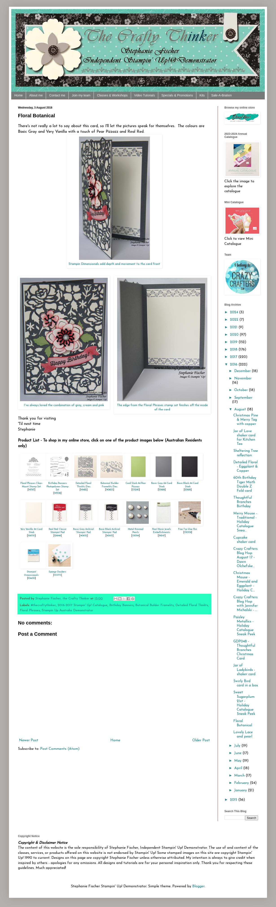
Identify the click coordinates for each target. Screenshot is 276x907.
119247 (162, 536)
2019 (234, 342)
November (243, 378)
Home (18, 95)
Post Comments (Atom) (60, 749)
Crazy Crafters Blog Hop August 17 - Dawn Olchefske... (245, 557)
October (241, 390)
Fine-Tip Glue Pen (187, 529)
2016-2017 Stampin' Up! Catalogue (82, 605)
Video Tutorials (144, 95)
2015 (234, 800)
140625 (109, 490)
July (237, 746)
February (242, 783)
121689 (162, 490)
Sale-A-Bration (221, 95)
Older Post (201, 740)
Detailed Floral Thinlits (191, 605)
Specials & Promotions (177, 95)
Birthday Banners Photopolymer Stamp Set (57, 486)
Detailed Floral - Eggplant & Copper (245, 467)
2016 (234, 364)
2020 (235, 335)
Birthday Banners (121, 605)
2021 (234, 327)
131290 (135, 490)
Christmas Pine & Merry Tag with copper (245, 420)
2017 (234, 357)
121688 (188, 490)
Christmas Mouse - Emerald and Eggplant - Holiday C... (245, 581)
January (241, 790)
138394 (135, 536)
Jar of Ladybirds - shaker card (244, 670)
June (238, 753)
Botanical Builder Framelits (154, 605)
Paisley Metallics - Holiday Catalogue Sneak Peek (244, 626)
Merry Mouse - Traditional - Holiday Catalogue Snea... (245, 522)
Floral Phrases (30, 610)
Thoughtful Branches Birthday (242, 502)
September (243, 398)
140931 (109, 536)
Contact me (57, 95)
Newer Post (28, 740)
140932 (83, 536)
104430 (31, 578)
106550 (31, 536)
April (238, 768)
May (238, 761)
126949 (57, 536)
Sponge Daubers (57, 572)
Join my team (81, 95)
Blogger (198, 886)
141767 (31, 490)
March (240, 775)
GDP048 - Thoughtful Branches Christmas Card (244, 650)
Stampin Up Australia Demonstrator (67, 610)
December (243, 371)
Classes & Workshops (112, 95)
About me (36, 95)
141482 (84, 490)
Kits (202, 95)
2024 (234, 312)
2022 (234, 320)
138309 (187, 532)
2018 (234, 349)
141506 (57, 493)
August (240, 409)
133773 (57, 575)
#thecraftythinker (43, 605)
